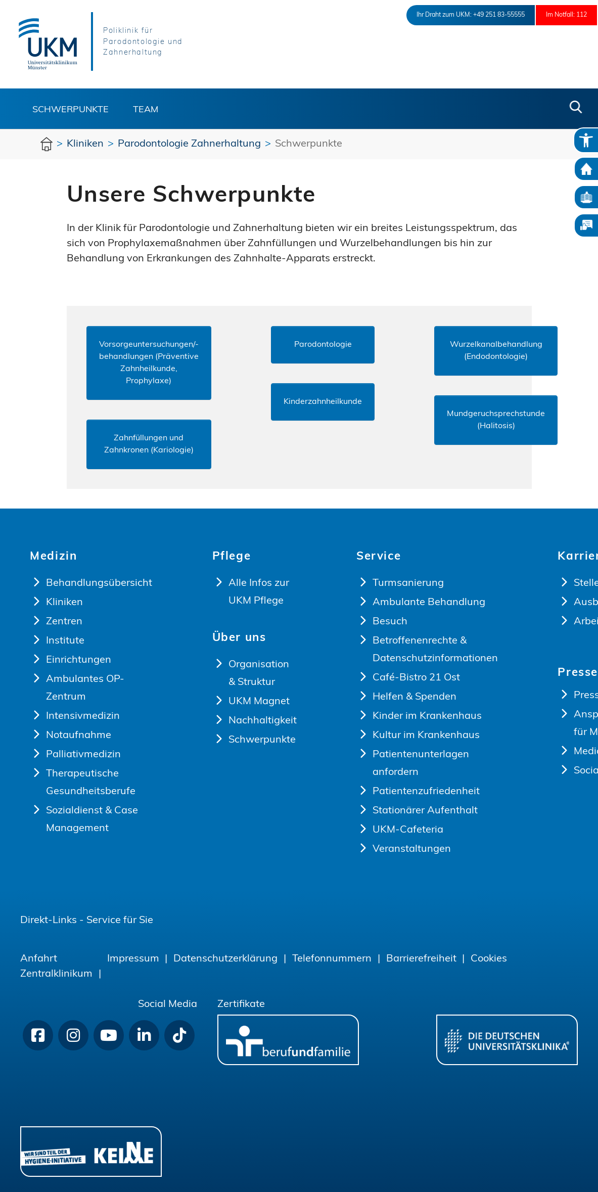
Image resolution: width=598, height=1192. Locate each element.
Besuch (390, 622)
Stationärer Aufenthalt (425, 811)
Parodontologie (323, 345)
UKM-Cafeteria (408, 830)
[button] (576, 106)
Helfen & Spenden (414, 697)
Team (145, 110)
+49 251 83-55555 (471, 15)
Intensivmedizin (83, 716)
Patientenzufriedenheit (426, 792)
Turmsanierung (408, 583)
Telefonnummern (332, 959)
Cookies (489, 959)
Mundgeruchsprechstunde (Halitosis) (496, 420)
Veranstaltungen (412, 849)
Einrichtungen (78, 660)
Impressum (133, 959)
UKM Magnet (259, 702)
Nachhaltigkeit (262, 721)
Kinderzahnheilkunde (323, 402)
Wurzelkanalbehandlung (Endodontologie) (496, 351)
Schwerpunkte (70, 110)
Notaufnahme (78, 735)
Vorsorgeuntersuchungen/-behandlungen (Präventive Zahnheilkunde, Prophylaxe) (149, 363)
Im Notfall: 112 (558, 15)
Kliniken (64, 603)
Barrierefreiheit (421, 959)
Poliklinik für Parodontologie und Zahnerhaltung (154, 42)
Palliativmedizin (83, 755)
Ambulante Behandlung (429, 603)
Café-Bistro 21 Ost (416, 678)
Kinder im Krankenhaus (427, 716)
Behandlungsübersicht (99, 583)
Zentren (64, 622)
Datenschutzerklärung (225, 959)
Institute (65, 641)
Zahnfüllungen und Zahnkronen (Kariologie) (149, 444)
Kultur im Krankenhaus (426, 735)
